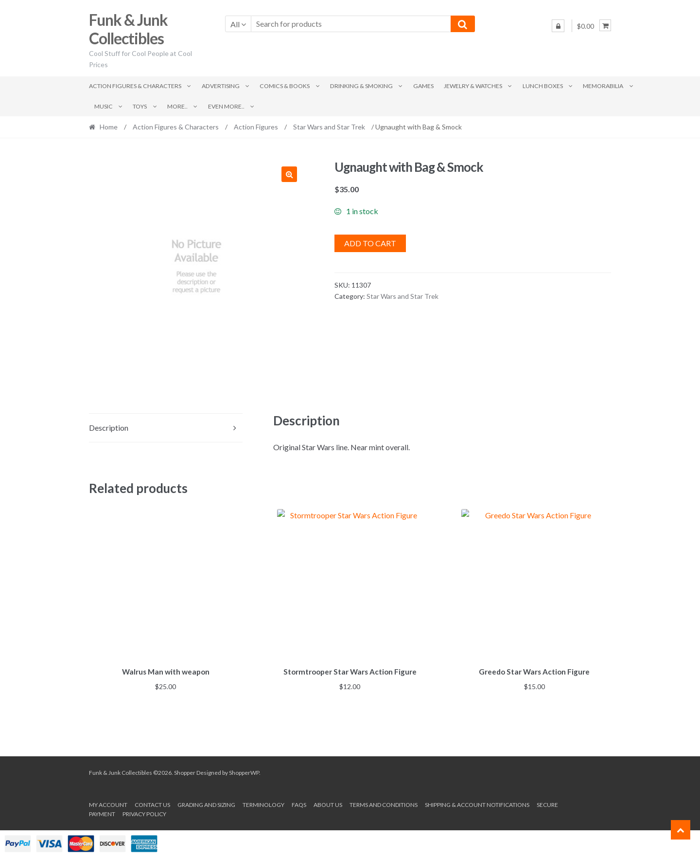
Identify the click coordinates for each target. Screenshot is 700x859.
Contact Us (152, 803)
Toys (140, 106)
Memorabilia (603, 86)
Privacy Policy (144, 812)
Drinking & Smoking (361, 86)
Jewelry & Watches (473, 86)
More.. (177, 106)
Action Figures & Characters (135, 86)
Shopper (184, 770)
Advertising (221, 86)
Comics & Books (285, 86)
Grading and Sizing (206, 803)
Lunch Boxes (543, 86)
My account (108, 803)
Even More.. (226, 106)
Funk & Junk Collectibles (128, 29)
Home (109, 127)
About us (328, 803)
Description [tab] (108, 427)
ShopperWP (244, 770)
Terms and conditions (384, 803)
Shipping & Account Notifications (477, 803)
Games (423, 86)
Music (103, 106)
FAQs (299, 803)
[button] (289, 174)
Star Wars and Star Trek (329, 127)
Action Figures (256, 127)
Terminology (263, 803)
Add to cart (370, 243)
